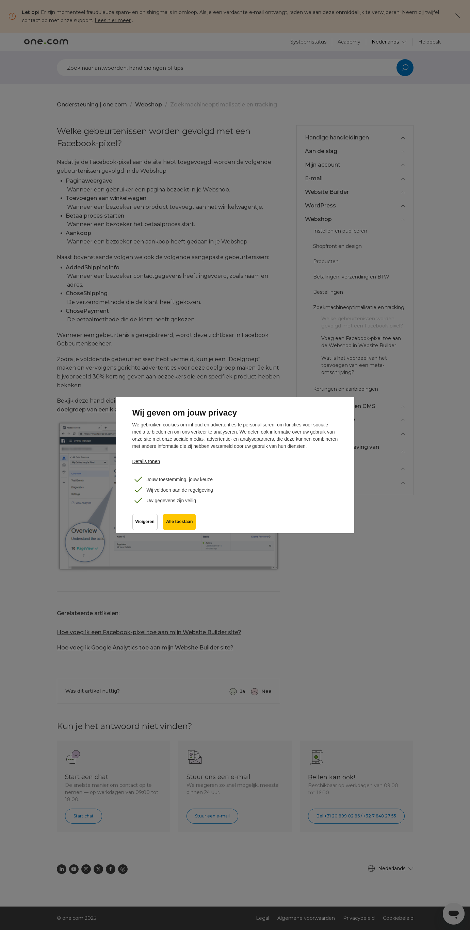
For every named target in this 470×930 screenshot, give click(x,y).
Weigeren (145, 521)
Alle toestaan (179, 521)
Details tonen (146, 461)
